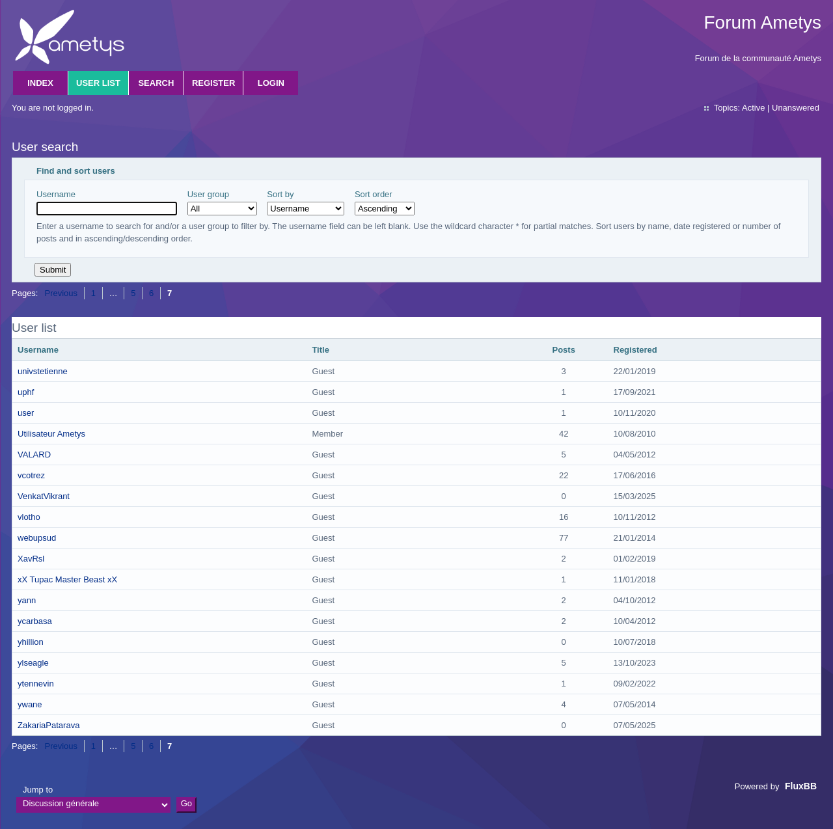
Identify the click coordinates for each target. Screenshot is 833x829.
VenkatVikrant (44, 496)
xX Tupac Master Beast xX (67, 579)
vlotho (29, 517)
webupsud (37, 538)
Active (753, 108)
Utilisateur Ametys (51, 434)
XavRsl (31, 559)
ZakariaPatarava (48, 725)
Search (156, 83)
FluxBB (801, 786)
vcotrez (31, 475)
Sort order (385, 202)
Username (106, 202)
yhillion (31, 642)
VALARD (34, 454)
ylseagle (33, 663)
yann (27, 600)
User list (98, 83)
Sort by (305, 202)
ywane (30, 704)
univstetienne (43, 371)
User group (222, 202)
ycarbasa (35, 621)
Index (40, 83)
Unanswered (795, 108)
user (26, 413)
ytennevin (36, 683)
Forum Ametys (762, 22)
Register (213, 83)
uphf (26, 392)
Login (271, 83)
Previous (60, 293)
